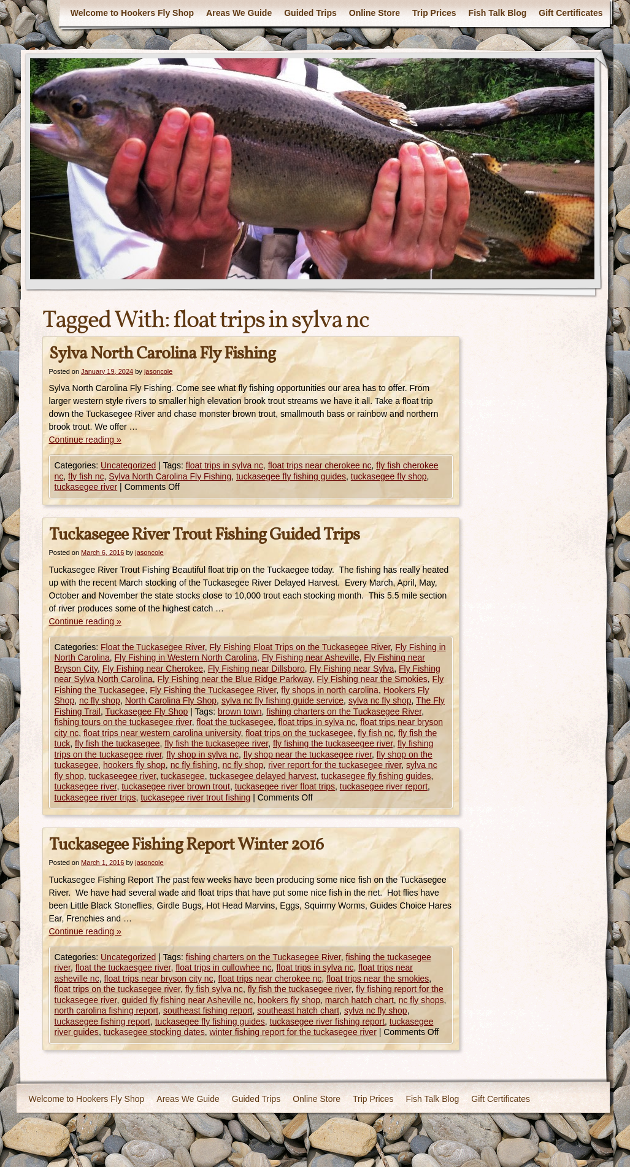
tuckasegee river (86, 487)
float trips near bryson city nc (158, 978)
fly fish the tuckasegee (117, 743)
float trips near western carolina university (162, 733)
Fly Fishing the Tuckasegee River (213, 690)
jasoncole (158, 371)
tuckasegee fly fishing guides (291, 476)
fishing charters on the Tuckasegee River (343, 711)
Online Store (374, 13)
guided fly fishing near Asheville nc (187, 1000)
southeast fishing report (208, 1010)
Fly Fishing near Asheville (310, 657)
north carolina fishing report (107, 1010)
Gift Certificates (570, 13)
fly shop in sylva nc (202, 754)
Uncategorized (128, 465)
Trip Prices (434, 13)
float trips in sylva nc (224, 465)
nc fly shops (421, 1000)
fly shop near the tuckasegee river (308, 754)
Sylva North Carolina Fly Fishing (162, 354)
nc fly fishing (194, 765)
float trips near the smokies (377, 978)
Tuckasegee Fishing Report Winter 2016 (186, 845)
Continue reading (85, 439)
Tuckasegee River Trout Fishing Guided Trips (204, 535)
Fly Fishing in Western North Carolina (186, 657)
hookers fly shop (134, 765)
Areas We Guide (239, 13)
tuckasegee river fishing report (327, 1021)
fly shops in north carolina (329, 690)
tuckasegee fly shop (389, 476)
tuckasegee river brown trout (175, 786)
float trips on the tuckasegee (299, 733)
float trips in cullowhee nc (223, 967)
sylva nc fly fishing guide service (282, 700)
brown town (240, 711)
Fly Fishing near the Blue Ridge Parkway (235, 679)
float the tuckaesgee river (123, 967)
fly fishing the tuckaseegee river (333, 743)
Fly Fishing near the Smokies (372, 679)
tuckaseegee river (122, 776)
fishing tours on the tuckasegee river (123, 722)
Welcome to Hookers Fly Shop (132, 13)
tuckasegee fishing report (102, 1021)
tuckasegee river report (384, 786)
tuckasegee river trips (95, 797)
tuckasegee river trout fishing (195, 797)
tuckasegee (183, 776)
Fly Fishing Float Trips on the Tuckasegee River (299, 647)
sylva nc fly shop (380, 700)
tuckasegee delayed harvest (262, 776)
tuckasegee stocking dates (154, 1032)
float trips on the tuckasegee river (117, 989)
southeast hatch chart (298, 1010)
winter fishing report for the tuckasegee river (292, 1032)
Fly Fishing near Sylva (352, 668)
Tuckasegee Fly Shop (147, 711)
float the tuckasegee (234, 722)
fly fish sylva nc (214, 989)
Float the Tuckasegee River (153, 647)
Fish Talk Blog (498, 13)
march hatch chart (359, 1000)
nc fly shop (99, 700)
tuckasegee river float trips (285, 786)
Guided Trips (310, 13)
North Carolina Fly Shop (171, 700)
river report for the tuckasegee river (334, 765)
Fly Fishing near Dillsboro (256, 668)
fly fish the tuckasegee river (216, 743)
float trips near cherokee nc (320, 465)
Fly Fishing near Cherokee (152, 668)
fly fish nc (86, 476)
